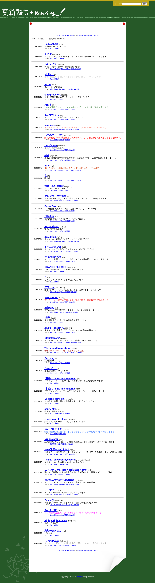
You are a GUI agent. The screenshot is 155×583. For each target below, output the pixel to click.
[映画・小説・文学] (55, 69)
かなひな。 (50, 368)
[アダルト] (67, 139)
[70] (95, 35)
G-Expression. (52, 94)
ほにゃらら (50, 236)
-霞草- (47, 317)
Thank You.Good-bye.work (59, 459)
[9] (70, 35)
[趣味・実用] (73, 292)
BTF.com (49, 287)
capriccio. (50, 125)
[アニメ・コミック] (65, 69)
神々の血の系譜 (52, 257)
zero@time (50, 145)
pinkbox (49, 74)
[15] (87, 35)
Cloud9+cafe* (52, 338)
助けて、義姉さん (54, 328)
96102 (47, 84)
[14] (84, 35)
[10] (72, 35)
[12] (78, 35)
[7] (65, 35)
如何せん (49, 307)
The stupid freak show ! (57, 348)
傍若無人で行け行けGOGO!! (59, 480)
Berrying (49, 358)
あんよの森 (50, 510)
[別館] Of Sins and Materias (60, 378)
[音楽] (51, 99)
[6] (63, 35)
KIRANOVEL (51, 439)
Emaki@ (49, 500)
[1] (60, 35)
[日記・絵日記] (54, 89)
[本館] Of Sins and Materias (60, 388)
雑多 (46, 155)
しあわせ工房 (51, 540)
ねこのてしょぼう (54, 135)
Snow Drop (50, 206)
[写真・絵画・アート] (64, 89)
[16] (90, 35)
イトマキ (49, 490)
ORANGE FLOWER (55, 267)
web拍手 (80, 577)
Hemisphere (51, 44)
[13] (81, 35)
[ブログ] (52, 190)
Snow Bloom (51, 226)
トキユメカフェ (52, 246)
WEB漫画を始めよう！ (57, 449)
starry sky (50, 409)
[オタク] (61, 139)
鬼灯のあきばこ (52, 530)
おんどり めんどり (54, 429)
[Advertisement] (77, 29)
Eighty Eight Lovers (55, 520)
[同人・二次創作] (54, 48)
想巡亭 (48, 104)
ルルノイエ (50, 64)
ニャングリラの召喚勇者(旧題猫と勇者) (65, 469)
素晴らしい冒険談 (54, 186)
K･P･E (48, 54)
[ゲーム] (52, 58)
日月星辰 (49, 216)
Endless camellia (54, 398)
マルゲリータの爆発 (55, 196)
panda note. (51, 297)
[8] (68, 35)
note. (47, 165)
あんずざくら (51, 115)
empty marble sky (54, 419)
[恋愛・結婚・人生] (75, 342)
